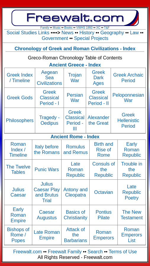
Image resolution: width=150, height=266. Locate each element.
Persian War (75, 97)
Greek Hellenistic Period (128, 120)
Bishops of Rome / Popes (18, 235)
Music (57, 27)
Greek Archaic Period (128, 77)
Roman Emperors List (131, 235)
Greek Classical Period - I (49, 97)
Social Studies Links (29, 32)
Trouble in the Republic (131, 169)
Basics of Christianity (75, 214)
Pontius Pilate (104, 214)
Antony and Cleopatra (75, 192)
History (87, 32)
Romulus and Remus (75, 149)
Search (95, 251)
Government (55, 38)
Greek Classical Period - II (98, 97)
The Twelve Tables (18, 169)
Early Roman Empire (18, 215)
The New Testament (132, 214)
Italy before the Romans (47, 149)
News (67, 32)
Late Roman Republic (75, 169)
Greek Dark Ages (98, 77)
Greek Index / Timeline (20, 77)
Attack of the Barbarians (75, 235)
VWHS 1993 (84, 27)
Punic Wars (47, 169)
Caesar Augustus (47, 214)
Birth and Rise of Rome (103, 149)
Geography (112, 32)
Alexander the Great (98, 120)
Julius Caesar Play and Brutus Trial (47, 192)
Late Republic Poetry (131, 192)
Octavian (103, 192)
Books (68, 27)
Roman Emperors (103, 234)
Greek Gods (20, 97)
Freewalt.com (27, 251)
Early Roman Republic (131, 149)
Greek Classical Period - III (75, 120)
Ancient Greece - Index (75, 64)
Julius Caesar (18, 192)
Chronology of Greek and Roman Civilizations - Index (74, 48)
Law (134, 32)
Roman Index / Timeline (18, 149)
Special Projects (91, 38)
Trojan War (74, 77)
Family (45, 27)
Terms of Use (123, 251)
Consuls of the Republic (103, 169)
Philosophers (19, 120)
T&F (107, 27)
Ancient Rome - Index (75, 136)
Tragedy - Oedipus (49, 120)
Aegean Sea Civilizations (49, 77)
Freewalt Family (65, 251)
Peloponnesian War (128, 97)
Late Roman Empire (47, 234)
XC (98, 27)
